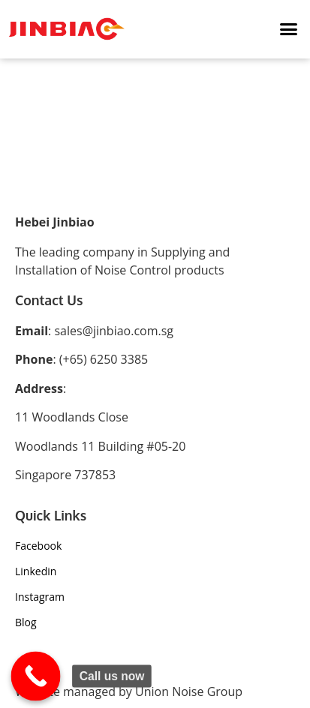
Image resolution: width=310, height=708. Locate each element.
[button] (289, 29)
